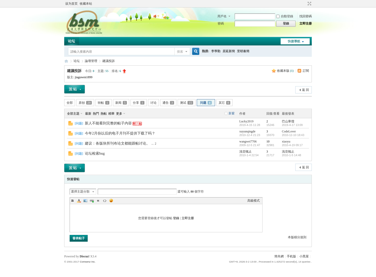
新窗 (231, 113)
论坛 (71, 41)
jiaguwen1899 (83, 77)
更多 (119, 113)
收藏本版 (285, 71)
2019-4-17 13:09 (292, 124)
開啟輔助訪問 (304, 3)
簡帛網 (279, 256)
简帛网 (66, 61)
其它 (224, 103)
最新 (88, 113)
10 (267, 141)
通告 (168, 103)
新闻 (121, 103)
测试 (186, 103)
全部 (70, 103)
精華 (111, 113)
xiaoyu (286, 141)
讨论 (153, 103)
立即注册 (305, 23)
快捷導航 (294, 41)
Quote (98, 200)
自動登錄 (284, 16)
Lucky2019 (246, 121)
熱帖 (104, 113)
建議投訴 (108, 61)
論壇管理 (91, 61)
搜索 (180, 51)
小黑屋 (304, 256)
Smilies (111, 200)
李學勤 (215, 51)
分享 (138, 103)
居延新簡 (229, 51)
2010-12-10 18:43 (293, 135)
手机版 (291, 256)
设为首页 (71, 3)
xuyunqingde (247, 131)
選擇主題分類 (80, 191)
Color (78, 200)
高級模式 (253, 200)
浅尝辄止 (245, 151)
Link (91, 200)
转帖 (103, 103)
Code (104, 200)
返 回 (305, 90)
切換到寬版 (309, 3)
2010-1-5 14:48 (291, 155)
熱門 (96, 113)
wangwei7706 (248, 141)
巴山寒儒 (288, 121)
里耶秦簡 (243, 51)
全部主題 (73, 113)
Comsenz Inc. (87, 261)
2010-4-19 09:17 (292, 145)
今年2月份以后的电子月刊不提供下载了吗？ (120, 133)
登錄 (176, 218)
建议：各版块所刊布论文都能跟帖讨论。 (117, 143)
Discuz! (84, 256)
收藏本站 (86, 3)
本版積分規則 (297, 237)
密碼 (221, 23)
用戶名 (222, 16)
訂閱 (306, 71)
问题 (206, 103)
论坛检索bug (95, 153)
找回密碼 (305, 16)
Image (85, 200)
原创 (85, 103)
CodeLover (289, 131)
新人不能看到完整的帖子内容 (108, 123)
